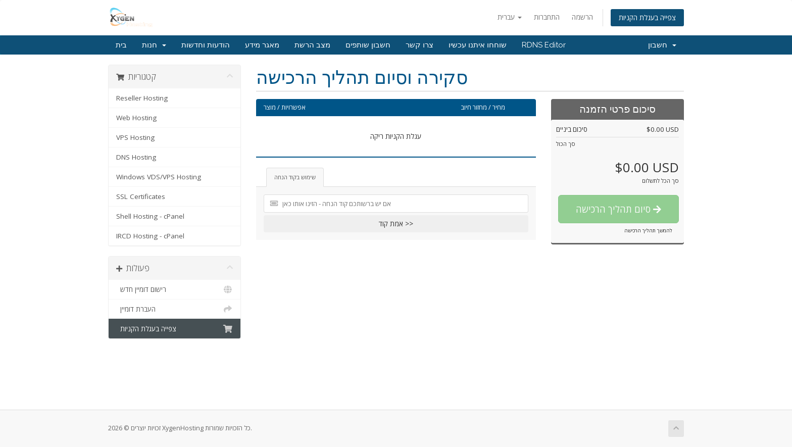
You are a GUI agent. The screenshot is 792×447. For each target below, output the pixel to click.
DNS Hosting (136, 157)
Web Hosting (136, 117)
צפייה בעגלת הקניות (647, 17)
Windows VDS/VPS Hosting (158, 176)
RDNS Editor (544, 44)
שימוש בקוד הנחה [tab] (295, 177)
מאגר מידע (262, 44)
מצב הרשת (312, 44)
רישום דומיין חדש (174, 289)
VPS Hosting (135, 137)
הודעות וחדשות (205, 44)
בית (121, 44)
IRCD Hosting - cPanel (150, 235)
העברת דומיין (174, 309)
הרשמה (582, 17)
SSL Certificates (140, 196)
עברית (510, 17)
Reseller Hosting (142, 98)
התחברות (547, 17)
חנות (154, 44)
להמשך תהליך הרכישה (648, 230)
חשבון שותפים (367, 44)
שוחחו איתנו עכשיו (478, 44)
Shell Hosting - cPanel (150, 216)
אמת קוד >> (396, 223)
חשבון (662, 44)
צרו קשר (419, 44)
